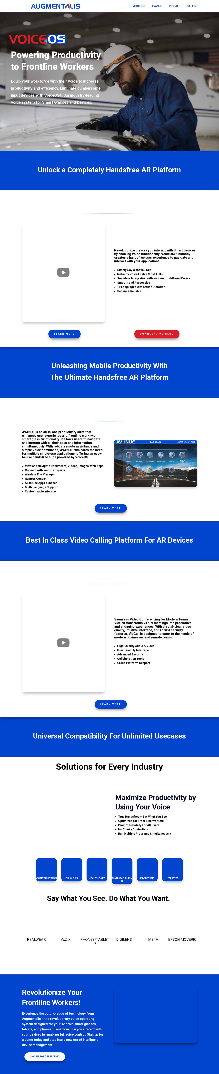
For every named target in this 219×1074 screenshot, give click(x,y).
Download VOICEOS (157, 334)
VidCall (174, 6)
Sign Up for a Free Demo (44, 1056)
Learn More (64, 334)
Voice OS (138, 6)
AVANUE (157, 6)
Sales (191, 6)
